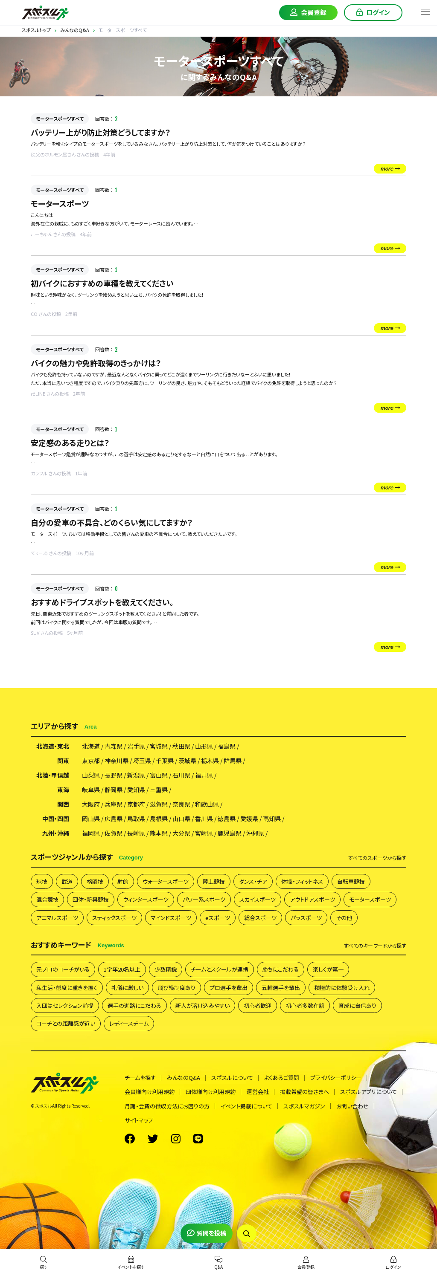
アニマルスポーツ (57, 918)
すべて (377, 857)
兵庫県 (113, 804)
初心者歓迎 (257, 1005)
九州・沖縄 (55, 833)
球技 (41, 881)
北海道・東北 (52, 746)
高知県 (272, 819)
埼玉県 (142, 761)
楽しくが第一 (328, 969)
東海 (63, 790)
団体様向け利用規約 (211, 1092)
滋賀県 (159, 804)
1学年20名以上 (122, 969)
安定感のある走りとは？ (70, 442)
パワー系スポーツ (204, 899)
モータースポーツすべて (60, 118)
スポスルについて (232, 1077)
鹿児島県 (230, 833)
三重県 (159, 790)
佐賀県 (113, 833)
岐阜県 (91, 790)
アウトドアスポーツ (312, 899)
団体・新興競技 (91, 899)
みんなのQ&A (183, 1077)
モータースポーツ (60, 203)
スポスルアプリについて (368, 1092)
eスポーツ (217, 918)
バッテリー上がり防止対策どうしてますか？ (101, 132)
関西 (63, 804)
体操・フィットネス (302, 881)
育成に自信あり (357, 1005)
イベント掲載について (246, 1106)
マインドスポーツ (171, 918)
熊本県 (159, 833)
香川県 (204, 819)
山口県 (181, 819)
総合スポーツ (260, 918)
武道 (67, 881)
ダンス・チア (253, 881)
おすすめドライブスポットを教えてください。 (102, 602)
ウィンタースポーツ (146, 899)
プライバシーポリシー (335, 1077)
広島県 (113, 819)
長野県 (113, 775)
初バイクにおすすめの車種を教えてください (102, 283)
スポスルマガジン (304, 1106)
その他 (344, 918)
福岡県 (91, 833)
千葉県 (165, 761)
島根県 (159, 819)
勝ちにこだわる (280, 969)
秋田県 (181, 746)
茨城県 (187, 761)
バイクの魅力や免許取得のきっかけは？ (96, 362)
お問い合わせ (352, 1106)
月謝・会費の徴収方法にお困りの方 (167, 1106)
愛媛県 (249, 819)
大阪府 (91, 804)
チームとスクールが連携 (219, 969)
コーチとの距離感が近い (65, 1023)
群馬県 (233, 761)
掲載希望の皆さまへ (304, 1092)
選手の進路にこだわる (134, 1005)
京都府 (136, 804)
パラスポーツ (306, 918)
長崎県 (136, 833)
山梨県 (91, 775)
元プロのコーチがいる (63, 969)
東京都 (91, 761)
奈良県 (181, 804)
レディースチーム (129, 1023)
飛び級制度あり (176, 988)
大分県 (181, 833)
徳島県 (227, 819)
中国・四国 (55, 819)
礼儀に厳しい (127, 988)
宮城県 (159, 746)
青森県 (113, 746)
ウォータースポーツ (166, 881)
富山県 (159, 775)
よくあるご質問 (281, 1077)
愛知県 (136, 790)
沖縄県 (255, 833)
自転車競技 (351, 881)
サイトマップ (139, 1120)
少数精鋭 (165, 969)
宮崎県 (204, 833)
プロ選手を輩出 (229, 988)
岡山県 (91, 819)
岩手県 (136, 746)
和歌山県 (207, 804)
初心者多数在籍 (305, 1005)
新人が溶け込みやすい (202, 1005)
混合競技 (47, 899)
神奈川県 (116, 761)
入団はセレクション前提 (64, 1005)
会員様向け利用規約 (150, 1092)
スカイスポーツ (257, 899)
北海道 (91, 746)
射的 (122, 881)
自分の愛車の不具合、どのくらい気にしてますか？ (112, 522)
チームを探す (140, 1077)
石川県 (181, 775)
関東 (63, 761)
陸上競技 (214, 881)
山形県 (204, 746)
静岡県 (113, 790)
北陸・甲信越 (52, 775)
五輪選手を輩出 (281, 988)
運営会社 (258, 1092)
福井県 (204, 775)
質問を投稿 (206, 1233)
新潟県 (136, 775)
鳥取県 (136, 819)
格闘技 (95, 881)
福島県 (227, 746)
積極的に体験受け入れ (342, 988)
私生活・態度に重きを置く (66, 988)
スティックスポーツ (114, 918)
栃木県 (210, 761)
